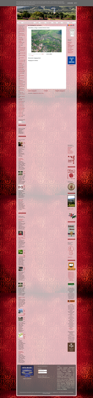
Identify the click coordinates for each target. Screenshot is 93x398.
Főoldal (19, 22)
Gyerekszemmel (21, 50)
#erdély (69, 149)
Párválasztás (20, 84)
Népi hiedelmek (68, 380)
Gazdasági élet (21, 49)
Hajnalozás (24, 143)
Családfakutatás (21, 31)
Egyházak (20, 33)
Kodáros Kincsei (71, 277)
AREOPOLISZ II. (71, 273)
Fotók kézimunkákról (21, 47)
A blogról (20, 26)
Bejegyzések (41, 370)
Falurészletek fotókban (20, 39)
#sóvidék (69, 148)
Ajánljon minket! (70, 208)
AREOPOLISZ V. (71, 276)
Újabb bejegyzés (32, 90)
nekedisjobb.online (46, 377)
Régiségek (20, 88)
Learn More (70, 3)
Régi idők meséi (21, 86)
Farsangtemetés (24, 269)
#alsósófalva (70, 147)
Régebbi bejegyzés (60, 90)
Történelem (20, 110)
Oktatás (19, 83)
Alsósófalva (20, 28)
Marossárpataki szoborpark (70, 50)
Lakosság (20, 65)
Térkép (54, 22)
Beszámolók (20, 29)
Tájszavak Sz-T (24, 186)
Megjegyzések (41, 372)
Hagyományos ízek (70, 373)
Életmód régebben (21, 35)
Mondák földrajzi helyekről (21, 67)
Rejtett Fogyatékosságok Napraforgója (71, 45)
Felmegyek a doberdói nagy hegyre (21, 159)
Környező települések (20, 64)
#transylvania (70, 153)
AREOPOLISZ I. (71, 272)
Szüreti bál (24, 318)
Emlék (19, 37)
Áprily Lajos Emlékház (70, 43)
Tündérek (20, 112)
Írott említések (21, 60)
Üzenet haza (20, 115)
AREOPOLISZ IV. (71, 275)
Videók (19, 116)
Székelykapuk (20, 101)
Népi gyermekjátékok (21, 75)
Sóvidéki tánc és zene (61, 385)
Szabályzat (65, 22)
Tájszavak (20, 102)
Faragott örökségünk (20, 42)
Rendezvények (21, 90)
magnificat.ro (70, 257)
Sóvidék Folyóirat (63, 384)
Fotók (32, 55)
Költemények (20, 61)
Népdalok (20, 73)
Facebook (43, 22)
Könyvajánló (48, 22)
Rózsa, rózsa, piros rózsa (20, 200)
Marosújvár (70, 47)
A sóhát (37, 22)
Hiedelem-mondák (21, 55)
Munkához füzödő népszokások (21, 71)
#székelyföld (70, 150)
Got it (75, 3)
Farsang (19, 43)
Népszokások (20, 81)
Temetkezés (20, 105)
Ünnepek (20, 113)
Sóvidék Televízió (21, 96)
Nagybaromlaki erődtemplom (70, 52)
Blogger (48, 393)
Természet (67, 386)
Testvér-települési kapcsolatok (21, 109)
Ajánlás (59, 22)
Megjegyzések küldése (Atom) (38, 93)
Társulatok (20, 104)
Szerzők (70, 22)
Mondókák (20, 69)
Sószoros (20, 92)
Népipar (19, 80)
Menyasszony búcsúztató (20, 220)
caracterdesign (70, 392)
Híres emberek (21, 57)
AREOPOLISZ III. (71, 274)
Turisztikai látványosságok (28, 22)
